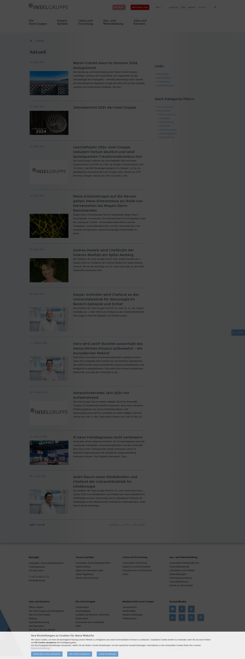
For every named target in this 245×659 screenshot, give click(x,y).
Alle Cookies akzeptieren (79, 654)
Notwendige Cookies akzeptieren (46, 654)
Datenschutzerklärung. (40, 648)
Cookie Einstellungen (107, 654)
